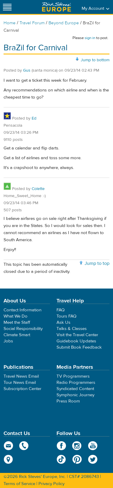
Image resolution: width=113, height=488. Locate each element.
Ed (34, 118)
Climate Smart (17, 335)
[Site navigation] (7, 7)
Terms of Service (19, 484)
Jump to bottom (95, 60)
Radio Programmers (75, 382)
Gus (26, 70)
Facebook (61, 445)
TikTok (61, 459)
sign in (90, 38)
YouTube (93, 445)
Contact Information (22, 310)
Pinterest (77, 459)
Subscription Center (22, 389)
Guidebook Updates (76, 341)
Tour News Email (20, 382)
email (8, 445)
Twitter (93, 459)
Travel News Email (21, 376)
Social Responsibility (23, 328)
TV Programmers (73, 376)
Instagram (77, 445)
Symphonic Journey (75, 395)
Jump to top (97, 263)
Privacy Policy (51, 484)
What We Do (16, 316)
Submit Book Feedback (79, 347)
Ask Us (63, 322)
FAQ (60, 310)
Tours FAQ (66, 316)
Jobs (8, 341)
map (8, 459)
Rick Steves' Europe (56, 7)
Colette (38, 188)
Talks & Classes (71, 328)
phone (24, 445)
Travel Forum (32, 23)
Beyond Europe (64, 23)
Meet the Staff (17, 322)
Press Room (68, 401)
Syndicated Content (75, 389)
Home (10, 23)
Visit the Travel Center (77, 335)
